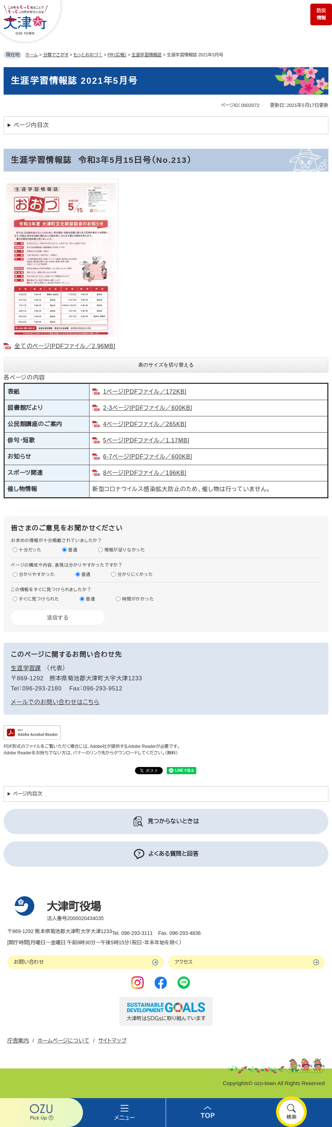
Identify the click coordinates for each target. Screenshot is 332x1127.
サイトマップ (112, 1040)
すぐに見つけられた (39, 599)
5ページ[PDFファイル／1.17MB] (146, 440)
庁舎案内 (18, 1040)
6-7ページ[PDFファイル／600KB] (147, 457)
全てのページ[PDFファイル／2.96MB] (64, 346)
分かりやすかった (36, 574)
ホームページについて (63, 1040)
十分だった (30, 549)
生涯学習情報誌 (146, 54)
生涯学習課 (26, 668)
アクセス (184, 962)
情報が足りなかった (124, 549)
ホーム (31, 54)
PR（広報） (117, 54)
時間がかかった (138, 599)
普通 (73, 549)
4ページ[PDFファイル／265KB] (145, 424)
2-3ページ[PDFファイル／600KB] (147, 408)
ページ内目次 (31, 125)
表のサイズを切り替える (166, 365)
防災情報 (321, 14)
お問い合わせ (29, 962)
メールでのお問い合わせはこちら (55, 702)
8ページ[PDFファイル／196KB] (145, 473)
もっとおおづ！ (87, 54)
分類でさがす (56, 54)
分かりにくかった (135, 574)
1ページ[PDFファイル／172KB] (145, 392)
